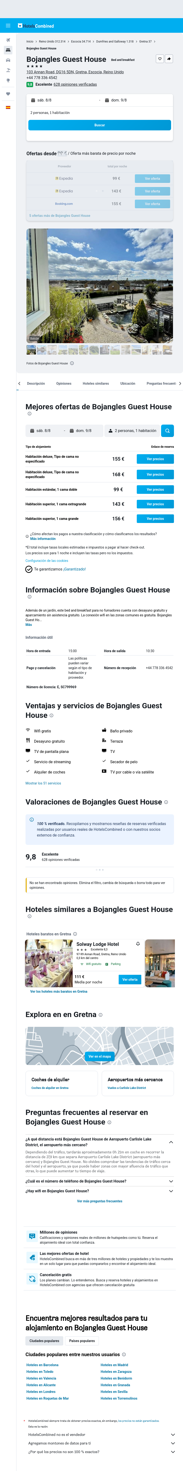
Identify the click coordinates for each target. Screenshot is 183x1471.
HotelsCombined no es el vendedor (102, 1435)
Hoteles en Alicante (41, 1385)
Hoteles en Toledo (39, 1372)
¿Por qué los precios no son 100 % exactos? (102, 1452)
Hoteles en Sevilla (114, 1392)
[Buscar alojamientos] (8, 50)
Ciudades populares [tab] (44, 1341)
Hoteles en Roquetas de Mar (47, 1398)
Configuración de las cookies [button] (46, 561)
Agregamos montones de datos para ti (102, 1443)
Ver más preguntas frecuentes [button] (99, 1201)
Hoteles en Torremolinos (119, 1398)
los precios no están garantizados (138, 1421)
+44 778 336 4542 (41, 77)
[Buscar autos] (8, 60)
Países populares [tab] (82, 1341)
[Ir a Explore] (8, 80)
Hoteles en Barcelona (42, 1365)
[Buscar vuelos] (8, 40)
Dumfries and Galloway (111, 41)
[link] (58, 991)
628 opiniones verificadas (75, 84)
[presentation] (72, 363)
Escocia (76, 41)
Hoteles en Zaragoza (116, 1372)
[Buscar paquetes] (8, 70)
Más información (43, 539)
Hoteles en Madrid (114, 1365)
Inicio (29, 41)
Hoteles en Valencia (41, 1378)
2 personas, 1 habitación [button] (50, 112)
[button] (8, 25)
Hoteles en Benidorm (116, 1378)
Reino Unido (46, 41)
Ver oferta (129, 979)
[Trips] (8, 94)
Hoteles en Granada (115, 1385)
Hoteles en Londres (41, 1392)
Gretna (143, 41)
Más (28, 625)
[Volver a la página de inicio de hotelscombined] (35, 25)
